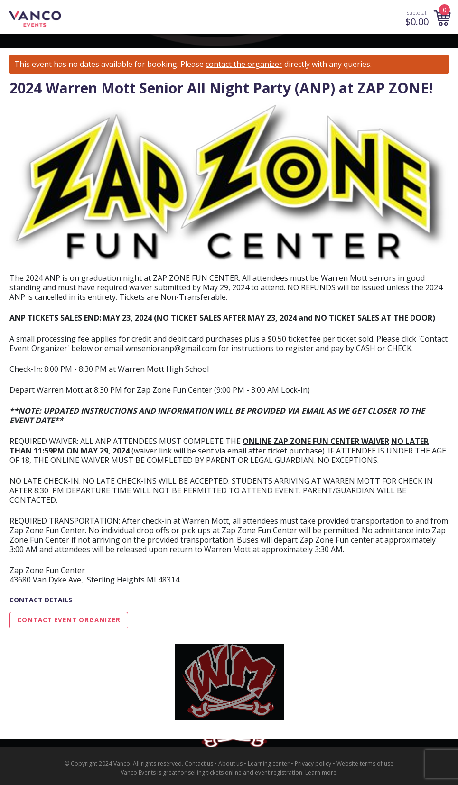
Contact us (199, 763)
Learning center (269, 763)
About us (230, 763)
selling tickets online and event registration (245, 772)
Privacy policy (313, 763)
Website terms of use (364, 763)
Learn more (320, 772)
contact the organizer (244, 64)
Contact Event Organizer (69, 620)
